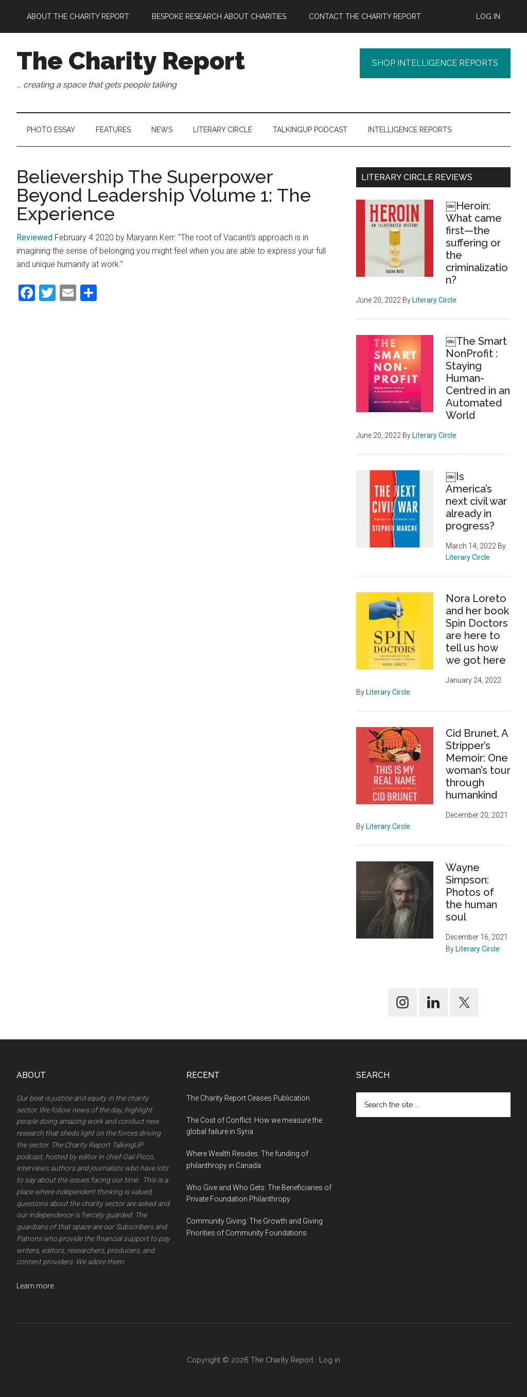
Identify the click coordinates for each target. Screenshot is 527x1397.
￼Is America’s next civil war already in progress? (476, 501)
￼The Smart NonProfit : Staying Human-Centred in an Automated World (478, 378)
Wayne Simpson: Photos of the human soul (471, 892)
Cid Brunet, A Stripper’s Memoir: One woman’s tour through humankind (478, 764)
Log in (329, 1360)
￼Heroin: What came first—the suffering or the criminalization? (477, 243)
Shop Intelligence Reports (435, 63)
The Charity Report (130, 60)
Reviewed (34, 237)
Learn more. (35, 1286)
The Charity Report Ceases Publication (248, 1098)
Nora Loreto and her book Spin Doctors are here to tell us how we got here (477, 629)
